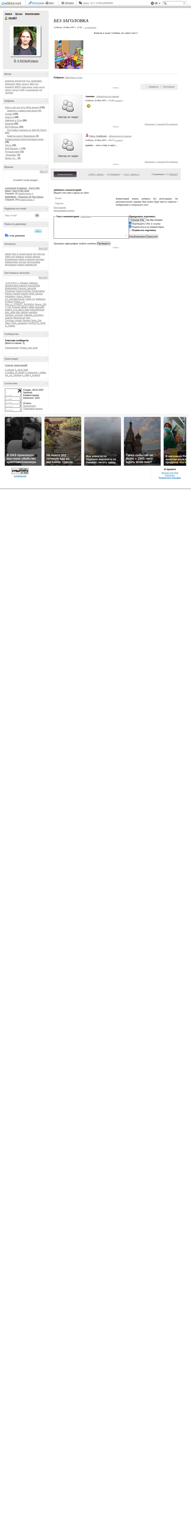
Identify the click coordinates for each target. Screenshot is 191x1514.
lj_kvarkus (35, 375)
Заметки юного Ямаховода (21, 136)
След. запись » (132, 174)
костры (22, 262)
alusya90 (39, 307)
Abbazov (33, 283)
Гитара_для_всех (28, 347)
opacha (8, 317)
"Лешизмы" (11, 155)
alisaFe (24, 307)
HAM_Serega (36, 293)
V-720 (8, 307)
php (39, 254)
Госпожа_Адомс (13, 320)
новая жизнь (26, 87)
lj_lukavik (9, 370)
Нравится (153, 86)
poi (43, 254)
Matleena (40, 299)
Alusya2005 (34, 285)
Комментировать (65, 174)
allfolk (32, 307)
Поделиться (169, 86)
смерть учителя (12, 90)
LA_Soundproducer (15, 299)
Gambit (16, 293)
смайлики (85, 216)
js (17, 254)
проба (35, 87)
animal (18, 81)
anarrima (9, 81)
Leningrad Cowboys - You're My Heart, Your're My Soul (22, 189)
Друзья (18, 13)
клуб (36, 84)
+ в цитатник (89, 27)
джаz (18, 84)
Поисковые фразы (33, 408)
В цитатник (172, 124)
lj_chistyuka (31, 372)
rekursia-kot (19, 317)
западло (25, 84)
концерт (9, 87)
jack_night (10, 312)
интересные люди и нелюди (20, 259)
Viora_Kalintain (98, 136)
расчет (42, 87)
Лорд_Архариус (19, 323)
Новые (173, 174)
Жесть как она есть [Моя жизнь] (22, 107)
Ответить (150, 124)
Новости (9, 117)
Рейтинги (69, 3)
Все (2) (44, 171)
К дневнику (114, 174)
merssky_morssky (14, 315)
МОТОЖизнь (12, 127)
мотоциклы (11, 264)
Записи (8, 13)
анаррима (36, 81)
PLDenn (9, 301)
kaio (18, 312)
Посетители (29, 406)
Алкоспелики (12, 347)
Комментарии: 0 (25, 193)
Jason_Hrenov (23, 296)
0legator (24, 283)
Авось (86, 3)
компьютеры (11, 262)
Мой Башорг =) (13, 148)
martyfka (32, 312)
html (14, 254)
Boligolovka (11, 288)
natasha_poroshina (33, 315)
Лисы (8, 323)
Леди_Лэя (36, 320)
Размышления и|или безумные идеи (24, 139)
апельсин (10, 84)
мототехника (33, 262)
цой (40, 90)
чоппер (9, 92)
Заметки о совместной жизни (22, 110)
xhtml (8, 256)
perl (35, 254)
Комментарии (32, 13)
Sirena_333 (40, 304)
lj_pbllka (42, 372)
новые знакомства (27, 264)
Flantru (8, 293)
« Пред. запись (96, 174)
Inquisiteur (10, 296)
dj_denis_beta (22, 309)
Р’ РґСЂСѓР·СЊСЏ (28, 61)
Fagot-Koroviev (23, 291)
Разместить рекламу (170, 478)
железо (36, 256)
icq (23, 80)
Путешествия (12, 151)
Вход (51, 3)
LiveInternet (12, 4)
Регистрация (38, 3)
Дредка (26, 320)
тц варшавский (31, 90)
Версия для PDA (170, 473)
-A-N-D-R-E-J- (12, 283)
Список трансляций (16, 365)
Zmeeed (16, 307)
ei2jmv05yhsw (37, 309)
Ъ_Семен (10, 325)
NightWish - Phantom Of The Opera (24, 197)
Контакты (170, 475)
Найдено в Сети (13, 120)
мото (18, 86)
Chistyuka (10, 291)
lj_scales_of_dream (15, 372)
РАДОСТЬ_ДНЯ (36, 323)
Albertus (23, 285)
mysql (22, 254)
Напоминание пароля (64, 210)
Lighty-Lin (30, 299)
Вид (157, 3)
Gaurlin (24, 293)
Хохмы (8, 114)
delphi (8, 254)
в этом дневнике (16, 235)
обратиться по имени (107, 96)
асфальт (19, 256)
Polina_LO (19, 301)
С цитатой (160, 124)
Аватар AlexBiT (25, 41)
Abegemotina (12, 285)
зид (31, 83)
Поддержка (152, 3)
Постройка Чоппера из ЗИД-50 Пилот (27, 130)
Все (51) (43, 277)
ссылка (118, 100)
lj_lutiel (25, 375)
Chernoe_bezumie (26, 288)
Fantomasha (38, 291)
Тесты (8, 145)
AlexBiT (6, 18)
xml (13, 256)
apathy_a (9, 309)
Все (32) (43, 248)
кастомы (39, 259)
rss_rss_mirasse (13, 375)
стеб (21, 89)
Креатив (9, 123)
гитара (28, 256)
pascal (29, 254)
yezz (28, 317)
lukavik (24, 312)
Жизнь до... (11, 158)
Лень (28, 81)
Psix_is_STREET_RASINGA (19, 304)
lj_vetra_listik (21, 370)
